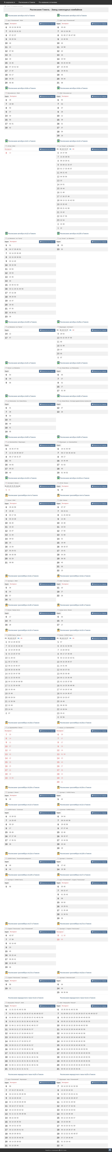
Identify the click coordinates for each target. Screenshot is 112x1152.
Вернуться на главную (47, 24)
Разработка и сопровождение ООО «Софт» (56, 1150)
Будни (7, 23)
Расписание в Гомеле (27, 2)
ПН (57, 149)
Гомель (8, 6)
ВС (73, 149)
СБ (70, 149)
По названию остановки (48, 2)
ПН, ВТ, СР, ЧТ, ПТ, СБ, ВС (12, 486)
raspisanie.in (9, 2)
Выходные (13, 23)
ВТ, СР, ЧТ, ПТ (64, 149)
